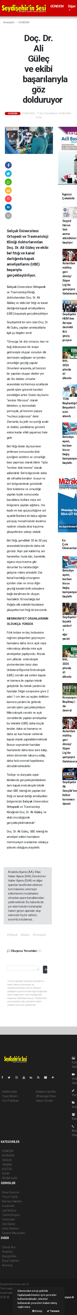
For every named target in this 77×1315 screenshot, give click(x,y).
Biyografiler (9, 1256)
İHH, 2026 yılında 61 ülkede (66, 369)
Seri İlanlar (8, 1224)
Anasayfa (9, 22)
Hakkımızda (9, 1091)
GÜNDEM (57, 6)
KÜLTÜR (7, 1169)
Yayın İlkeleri (10, 1096)
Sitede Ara (8, 1247)
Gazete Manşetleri (13, 1233)
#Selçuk (12, 934)
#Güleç (25, 934)
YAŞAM (7, 1164)
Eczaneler (8, 1206)
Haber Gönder (44, 1100)
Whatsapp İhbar (46, 1096)
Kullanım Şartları (46, 1091)
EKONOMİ (8, 1155)
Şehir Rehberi (10, 1228)
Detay (37, 1311)
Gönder (46, 969)
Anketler (7, 1251)
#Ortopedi (39, 934)
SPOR (5, 1173)
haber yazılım (8, 1305)
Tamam (53, 1311)
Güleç (11, 303)
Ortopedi (39, 287)
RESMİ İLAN (9, 1178)
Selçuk (12, 287)
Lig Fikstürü (9, 1210)
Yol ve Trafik (10, 1196)
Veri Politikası (10, 1100)
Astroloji (7, 1265)
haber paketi (8, 1301)
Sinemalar (8, 1219)
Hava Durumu (10, 1192)
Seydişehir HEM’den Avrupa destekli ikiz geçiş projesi (69, 327)
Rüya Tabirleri (10, 1260)
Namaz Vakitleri (12, 1201)
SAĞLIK (6, 1160)
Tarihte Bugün (11, 1215)
